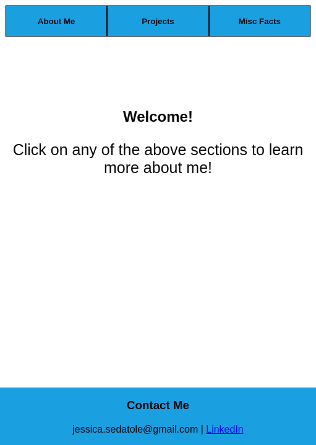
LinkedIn (225, 429)
